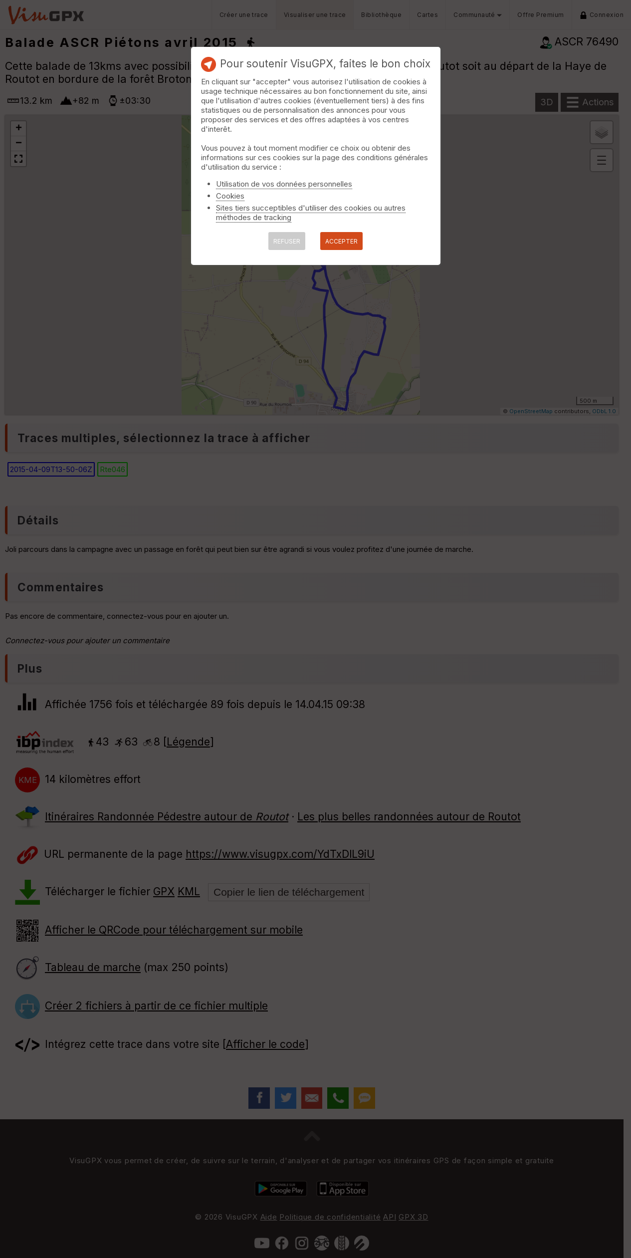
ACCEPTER (341, 241)
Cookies (230, 196)
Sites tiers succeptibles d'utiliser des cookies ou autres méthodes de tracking (311, 212)
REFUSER (286, 241)
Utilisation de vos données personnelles (284, 184)
